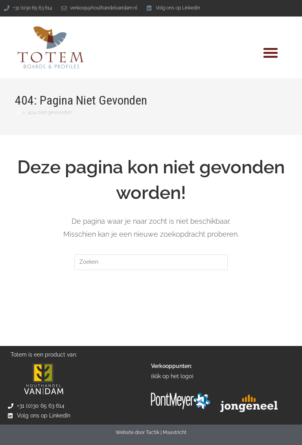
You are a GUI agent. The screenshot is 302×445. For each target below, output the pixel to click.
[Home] (17, 112)
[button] (270, 52)
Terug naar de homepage (151, 302)
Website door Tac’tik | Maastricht (151, 433)
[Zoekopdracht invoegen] (151, 262)
